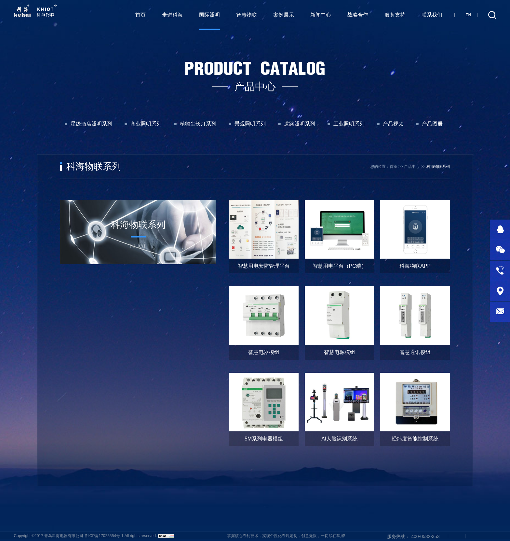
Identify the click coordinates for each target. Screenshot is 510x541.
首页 (140, 15)
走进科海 (172, 15)
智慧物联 (246, 15)
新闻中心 (320, 15)
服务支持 (394, 15)
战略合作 (357, 15)
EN (468, 15)
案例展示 (283, 15)
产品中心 (412, 166)
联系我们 (432, 15)
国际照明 (209, 15)
